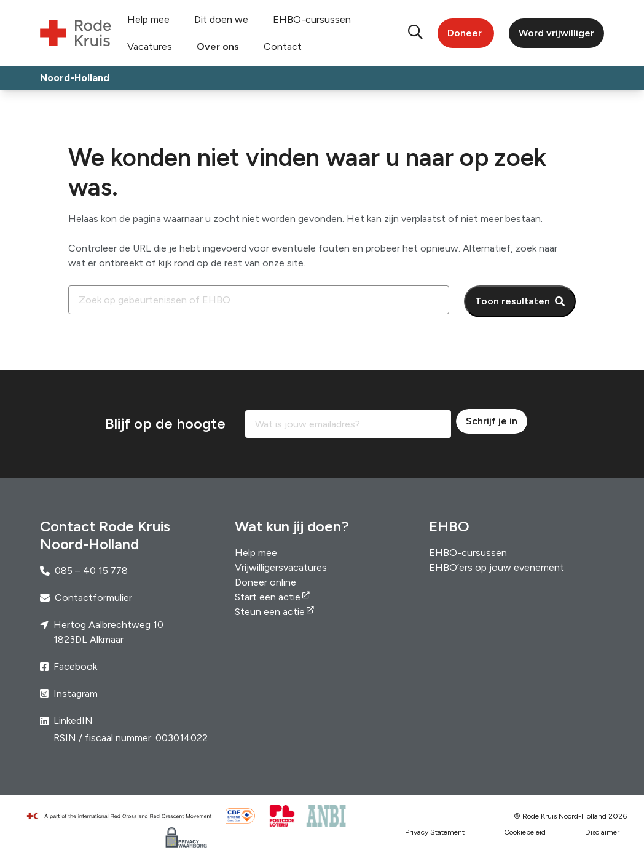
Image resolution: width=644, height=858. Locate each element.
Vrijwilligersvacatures (281, 567)
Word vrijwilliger (556, 33)
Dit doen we (221, 19)
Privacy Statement (435, 832)
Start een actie (267, 597)
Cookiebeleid (525, 832)
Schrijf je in (491, 421)
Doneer (464, 33)
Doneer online (265, 582)
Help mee (148, 19)
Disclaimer (602, 832)
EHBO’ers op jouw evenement (496, 567)
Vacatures (149, 46)
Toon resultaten (512, 301)
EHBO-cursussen (312, 19)
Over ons (218, 46)
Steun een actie (270, 612)
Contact (283, 46)
